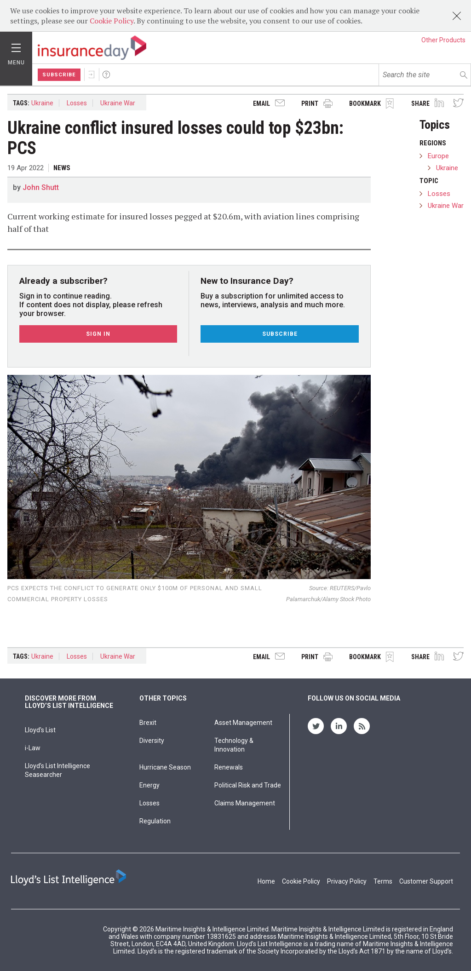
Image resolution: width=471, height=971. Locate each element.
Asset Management (243, 722)
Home (266, 881)
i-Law (32, 748)
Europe (438, 156)
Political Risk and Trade (247, 785)
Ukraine (42, 103)
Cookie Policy (111, 21)
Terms (382, 881)
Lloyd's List (40, 730)
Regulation (155, 821)
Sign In (91, 74)
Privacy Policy (347, 881)
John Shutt (41, 187)
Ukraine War (117, 103)
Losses (77, 103)
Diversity (151, 740)
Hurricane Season (165, 767)
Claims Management (244, 803)
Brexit (147, 722)
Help (106, 74)
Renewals (228, 767)
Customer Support (426, 881)
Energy (149, 785)
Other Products (443, 40)
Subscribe (59, 75)
